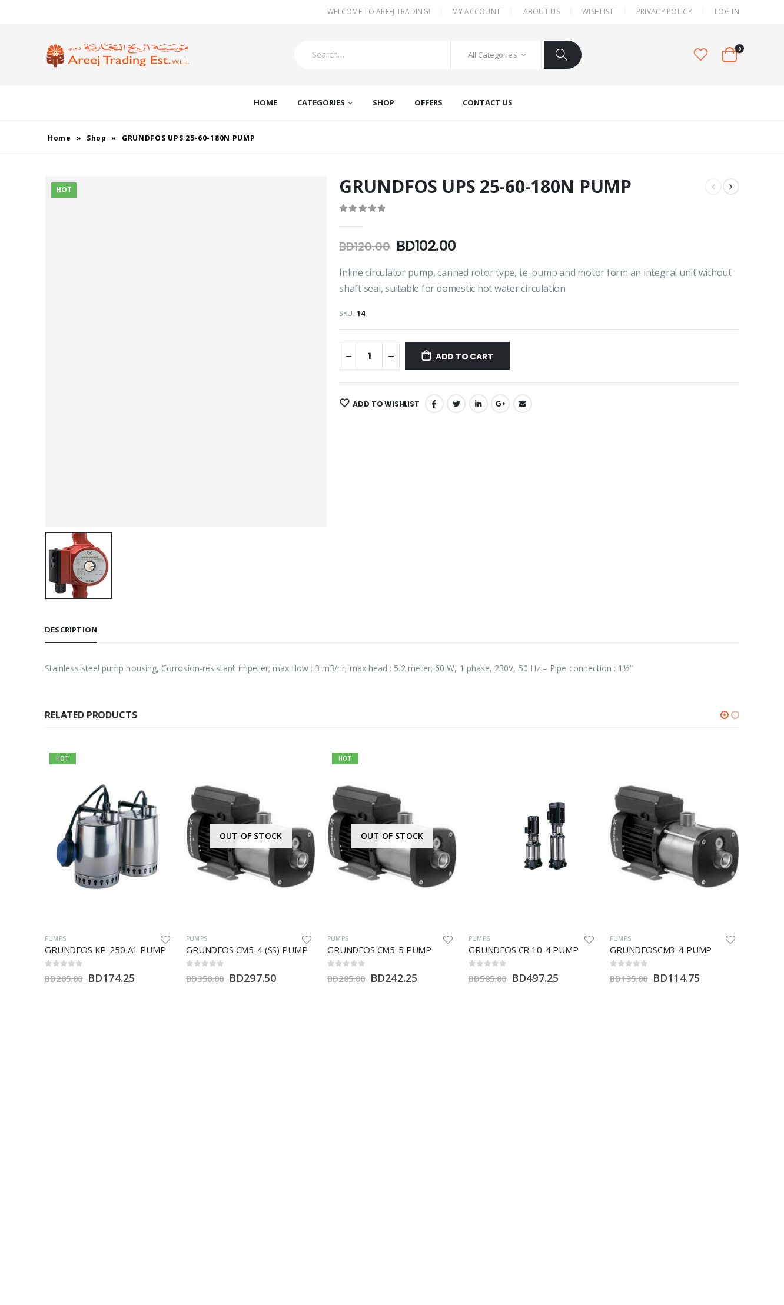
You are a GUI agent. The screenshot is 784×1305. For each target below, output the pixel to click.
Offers (428, 102)
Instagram (71, 1188)
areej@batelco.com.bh (201, 1138)
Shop (383, 102)
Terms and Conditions (564, 1216)
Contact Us (488, 102)
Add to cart (464, 356)
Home (265, 102)
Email (522, 403)
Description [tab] (71, 629)
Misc (406, 1108)
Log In (727, 11)
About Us (541, 11)
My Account (476, 11)
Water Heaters (425, 1148)
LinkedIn (478, 403)
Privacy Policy (664, 11)
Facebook (434, 403)
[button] (724, 715)
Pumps (55, 938)
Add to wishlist (385, 404)
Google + (500, 403)
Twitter (456, 403)
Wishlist (597, 11)
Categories (321, 102)
